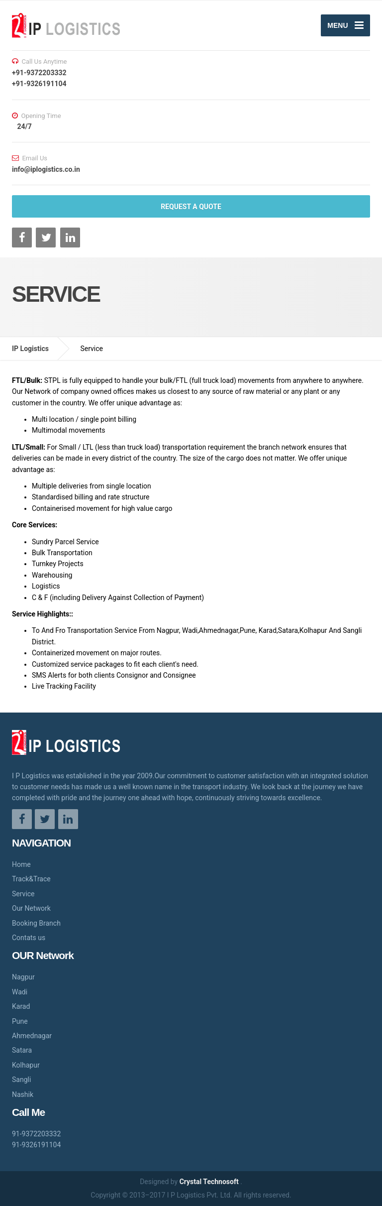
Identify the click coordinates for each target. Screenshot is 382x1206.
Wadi (19, 992)
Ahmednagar (32, 1036)
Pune (20, 1021)
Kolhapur (26, 1065)
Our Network (31, 908)
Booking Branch (36, 923)
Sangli (21, 1080)
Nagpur (23, 977)
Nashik (22, 1094)
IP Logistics (30, 349)
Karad (21, 1006)
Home (21, 864)
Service (23, 894)
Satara (22, 1050)
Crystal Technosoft (210, 1182)
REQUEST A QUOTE (191, 207)
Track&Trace (31, 879)
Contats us (28, 938)
